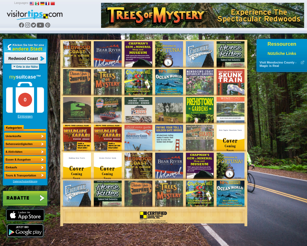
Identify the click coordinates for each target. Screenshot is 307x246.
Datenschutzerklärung (25, 181)
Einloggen (25, 116)
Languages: (21, 2)
